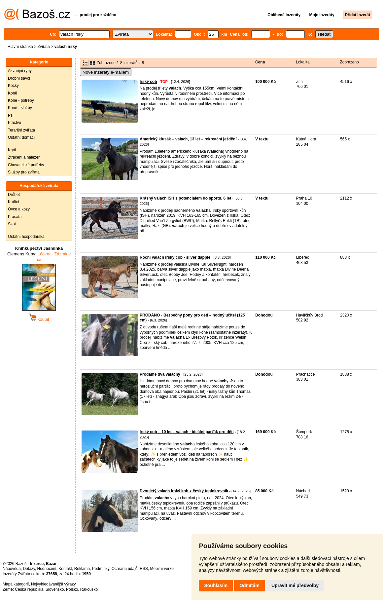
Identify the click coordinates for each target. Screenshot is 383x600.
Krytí (12, 150)
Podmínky (100, 568)
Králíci (13, 202)
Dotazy (29, 568)
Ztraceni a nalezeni (24, 157)
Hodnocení (46, 568)
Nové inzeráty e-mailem (106, 72)
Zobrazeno (349, 62)
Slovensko (55, 589)
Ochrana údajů (125, 568)
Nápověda (12, 568)
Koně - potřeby (21, 100)
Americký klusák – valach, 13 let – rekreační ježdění (188, 139)
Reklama (82, 568)
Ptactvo (14, 122)
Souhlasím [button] (215, 585)
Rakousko (89, 589)
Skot (12, 224)
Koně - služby (20, 107)
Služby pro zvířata (24, 172)
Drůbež (14, 194)
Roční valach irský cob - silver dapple (175, 257)
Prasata (14, 216)
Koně (12, 93)
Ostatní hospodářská (26, 236)
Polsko (72, 589)
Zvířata (43, 46)
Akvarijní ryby (20, 70)
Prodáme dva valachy (160, 374)
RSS (144, 568)
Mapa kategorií (16, 584)
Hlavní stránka (20, 46)
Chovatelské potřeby (26, 165)
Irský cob (148, 81)
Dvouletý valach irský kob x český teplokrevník (184, 491)
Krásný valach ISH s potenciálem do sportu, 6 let (185, 198)
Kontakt (65, 568)
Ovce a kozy (19, 209)
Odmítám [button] (249, 585)
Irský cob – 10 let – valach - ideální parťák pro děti (187, 432)
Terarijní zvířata (21, 130)
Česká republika (29, 589)
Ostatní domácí (21, 137)
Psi (11, 115)
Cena (260, 62)
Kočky (13, 85)
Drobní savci (19, 78)
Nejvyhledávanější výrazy (53, 584)
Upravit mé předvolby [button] (295, 585)
